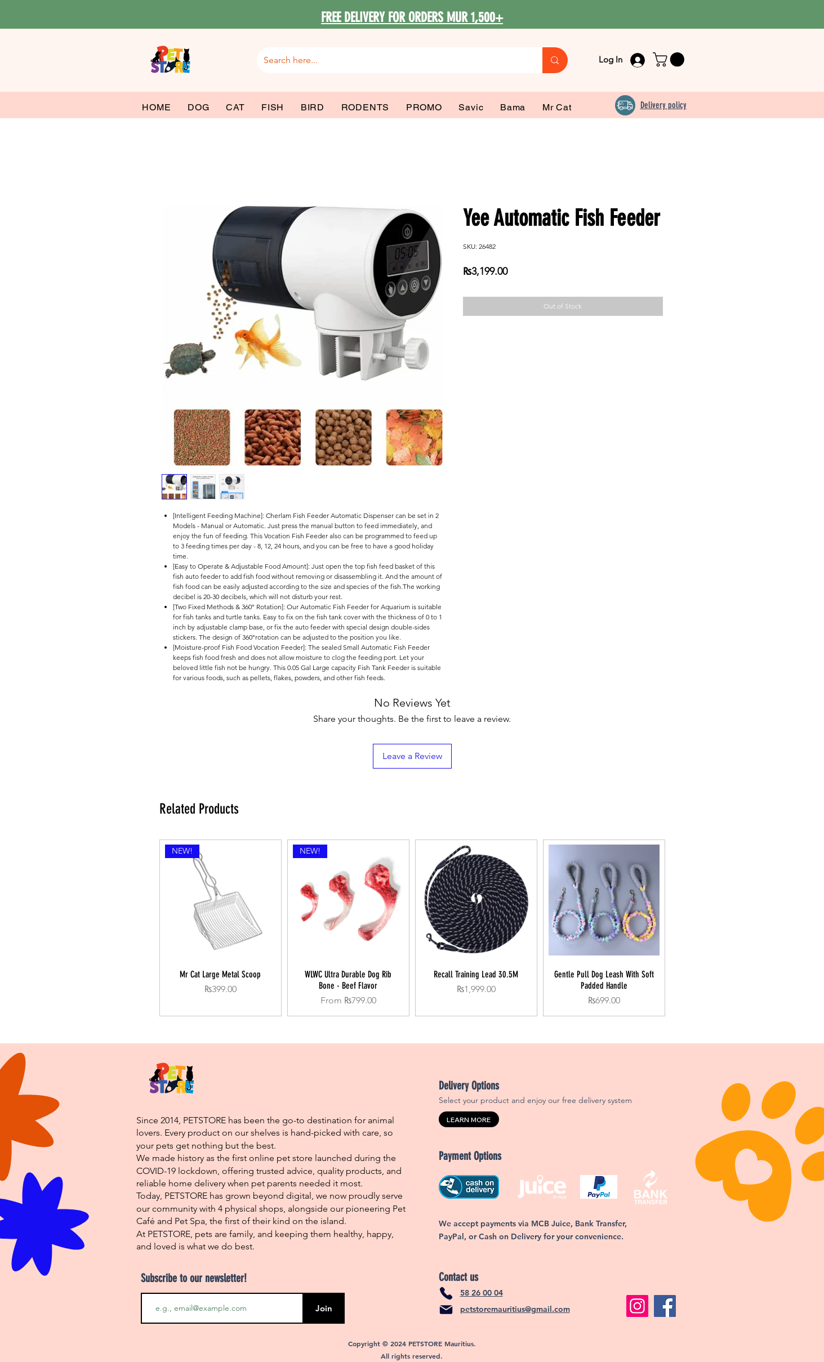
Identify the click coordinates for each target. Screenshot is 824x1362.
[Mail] (446, 1309)
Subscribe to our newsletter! (194, 1278)
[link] (670, 59)
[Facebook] (665, 1306)
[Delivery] (625, 105)
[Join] (324, 1308)
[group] (412, 928)
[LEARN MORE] (469, 1119)
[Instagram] (637, 1306)
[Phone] (446, 1293)
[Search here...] (391, 60)
